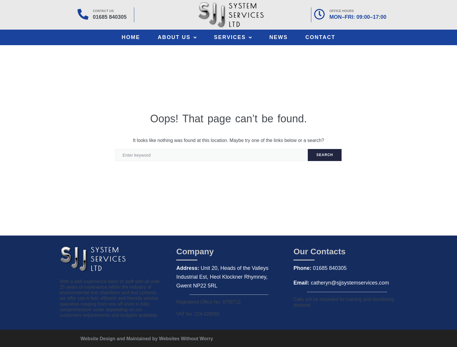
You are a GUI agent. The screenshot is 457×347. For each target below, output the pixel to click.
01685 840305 (110, 17)
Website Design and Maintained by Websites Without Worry (146, 338)
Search (324, 155)
